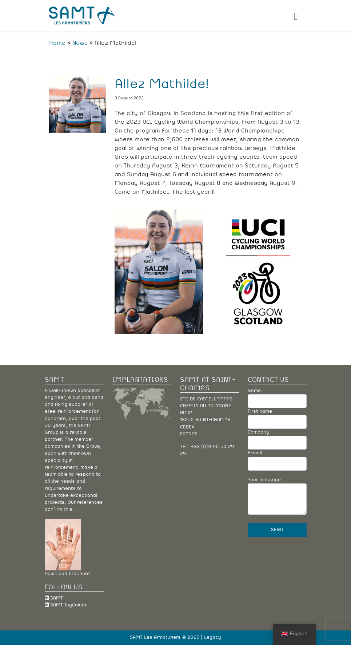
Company (277, 440)
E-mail (277, 460)
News (80, 43)
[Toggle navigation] (296, 15)
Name (277, 398)
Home (57, 43)
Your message (277, 496)
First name (277, 419)
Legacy (212, 637)
